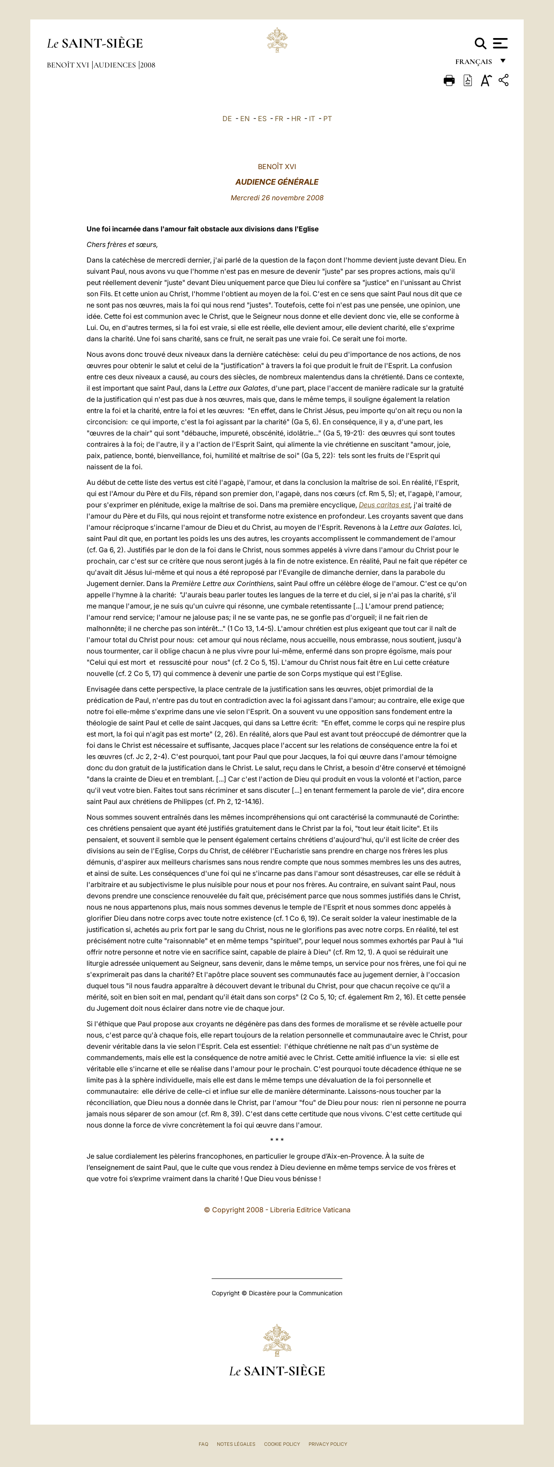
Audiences (115, 65)
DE (227, 118)
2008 (147, 65)
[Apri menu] (499, 43)
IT (312, 118)
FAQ (203, 1444)
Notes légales (236, 1444)
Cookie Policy (282, 1444)
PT (327, 118)
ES (262, 118)
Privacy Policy (328, 1444)
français (474, 63)
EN (245, 118)
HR (296, 118)
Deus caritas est (384, 504)
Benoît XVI (69, 65)
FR (279, 118)
